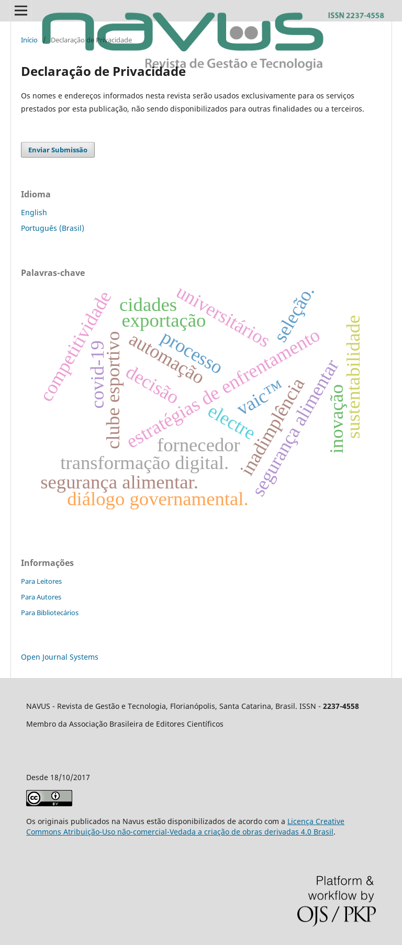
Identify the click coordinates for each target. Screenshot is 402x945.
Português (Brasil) (52, 228)
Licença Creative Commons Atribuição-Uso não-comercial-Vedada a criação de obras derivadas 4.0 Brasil (185, 826)
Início (29, 40)
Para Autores (41, 597)
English (34, 212)
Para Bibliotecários (50, 612)
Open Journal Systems (59, 657)
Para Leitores (41, 581)
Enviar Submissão (57, 149)
